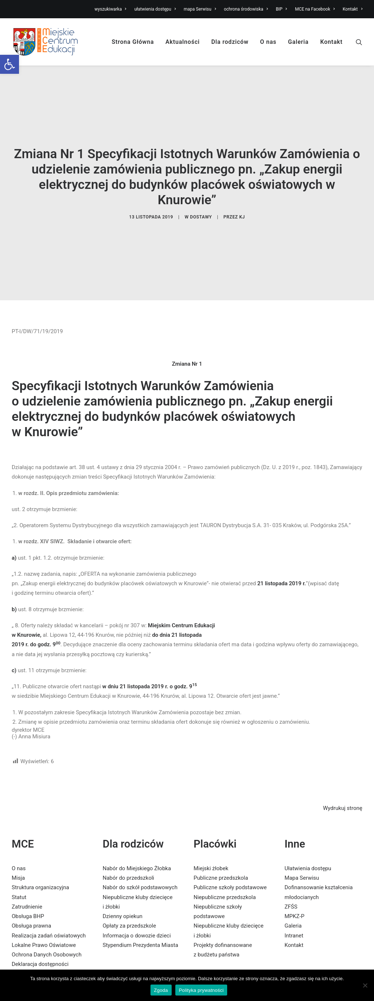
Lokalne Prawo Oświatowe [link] (44, 917)
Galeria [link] (298, 41)
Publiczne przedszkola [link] (221, 849)
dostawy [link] (201, 202)
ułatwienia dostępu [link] (155, 9)
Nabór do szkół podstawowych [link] (140, 859)
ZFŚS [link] (291, 878)
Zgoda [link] (161, 990)
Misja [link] (18, 849)
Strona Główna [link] (133, 41)
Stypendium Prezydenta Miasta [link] (140, 917)
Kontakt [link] (352, 9)
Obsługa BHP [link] (28, 888)
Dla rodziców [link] (230, 41)
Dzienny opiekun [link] (122, 888)
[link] (9, 64)
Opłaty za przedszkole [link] (129, 897)
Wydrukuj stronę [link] (342, 780)
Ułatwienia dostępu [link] (308, 840)
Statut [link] (19, 869)
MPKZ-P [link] (295, 888)
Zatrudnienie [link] (27, 878)
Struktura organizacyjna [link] (40, 859)
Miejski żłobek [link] (211, 840)
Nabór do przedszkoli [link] (128, 849)
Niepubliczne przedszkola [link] (225, 869)
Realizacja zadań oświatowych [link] (49, 907)
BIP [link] (281, 9)
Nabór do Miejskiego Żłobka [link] (137, 840)
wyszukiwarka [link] (110, 9)
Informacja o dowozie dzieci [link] (137, 907)
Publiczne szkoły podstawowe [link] (230, 859)
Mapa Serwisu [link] (302, 849)
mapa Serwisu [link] (200, 9)
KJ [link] (242, 202)
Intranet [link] (294, 907)
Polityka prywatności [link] (201, 990)
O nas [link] (268, 41)
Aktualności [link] (182, 41)
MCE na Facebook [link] (315, 9)
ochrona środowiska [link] (246, 9)
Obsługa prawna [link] (31, 897)
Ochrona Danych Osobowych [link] (46, 926)
